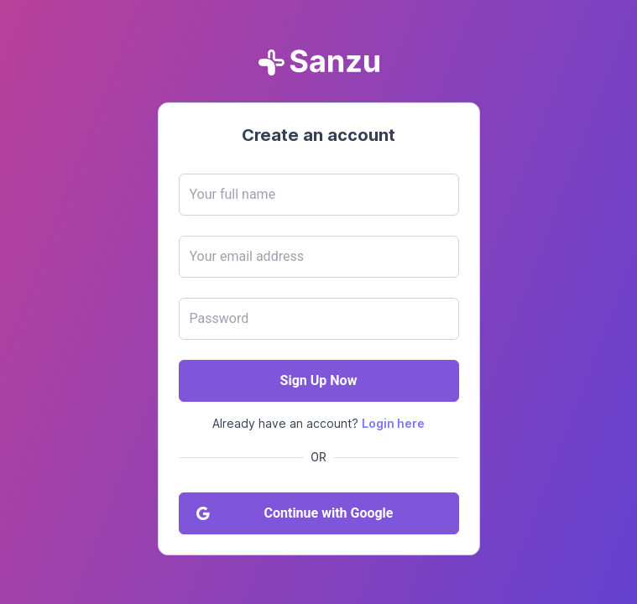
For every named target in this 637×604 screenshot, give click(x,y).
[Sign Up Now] (319, 381)
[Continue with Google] (319, 513)
